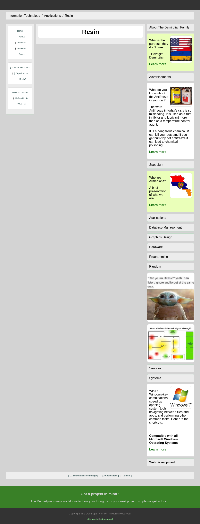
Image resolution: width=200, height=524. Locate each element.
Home (20, 31)
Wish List (22, 104)
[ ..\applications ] (21, 73)
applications (52, 15)
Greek (22, 54)
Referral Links (21, 98)
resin (69, 15)
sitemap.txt (93, 519)
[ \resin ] (22, 79)
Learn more (157, 64)
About (22, 36)
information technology (24, 15)
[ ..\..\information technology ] (24, 67)
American (21, 42)
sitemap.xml (106, 519)
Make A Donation (20, 92)
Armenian (21, 48)
